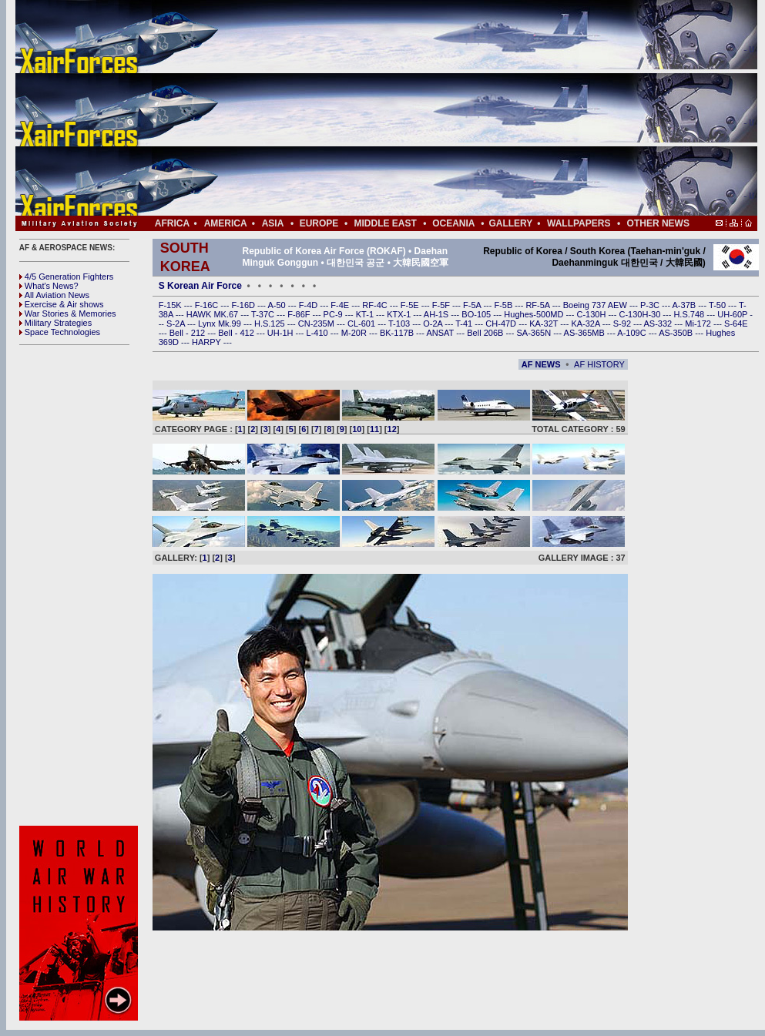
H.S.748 (689, 314)
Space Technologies (59, 332)
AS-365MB (585, 332)
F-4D (309, 305)
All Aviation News (54, 295)
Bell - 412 (237, 332)
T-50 (718, 305)
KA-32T (544, 323)
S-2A (176, 323)
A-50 (277, 305)
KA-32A (586, 323)
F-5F (442, 305)
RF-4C (375, 305)
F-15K (171, 305)
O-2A (434, 323)
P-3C (651, 305)
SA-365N (534, 332)
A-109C (632, 332)
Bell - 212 (188, 332)
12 (392, 429)
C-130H (592, 314)
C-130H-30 (641, 314)
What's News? (49, 285)
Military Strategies (55, 322)
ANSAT (441, 332)
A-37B (686, 305)
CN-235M (317, 323)
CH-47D (501, 323)
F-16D (244, 305)
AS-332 (659, 323)
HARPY (207, 342)
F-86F (299, 314)
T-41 (465, 323)
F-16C (208, 305)
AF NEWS (541, 364)
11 (374, 429)
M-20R (355, 332)
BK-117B (398, 332)
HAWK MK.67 (213, 314)
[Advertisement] (432, 108)
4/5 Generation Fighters (67, 276)
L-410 (318, 332)
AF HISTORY (599, 364)
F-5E (411, 305)
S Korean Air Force (200, 285)
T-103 (400, 323)
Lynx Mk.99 (220, 323)
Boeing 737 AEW (596, 305)
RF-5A (538, 305)
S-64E (736, 323)
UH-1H (281, 332)
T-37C (264, 314)
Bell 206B (486, 332)
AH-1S (437, 314)
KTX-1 (400, 314)
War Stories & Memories (67, 313)
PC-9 (334, 314)
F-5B (504, 305)
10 (356, 429)
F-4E (340, 305)
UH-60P (733, 314)
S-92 (623, 323)
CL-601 (362, 323)
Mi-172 (699, 323)
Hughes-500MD (534, 314)
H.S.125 (270, 323)
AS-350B (677, 332)
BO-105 (477, 314)
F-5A (473, 305)
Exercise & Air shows (61, 304)
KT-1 (366, 314)
